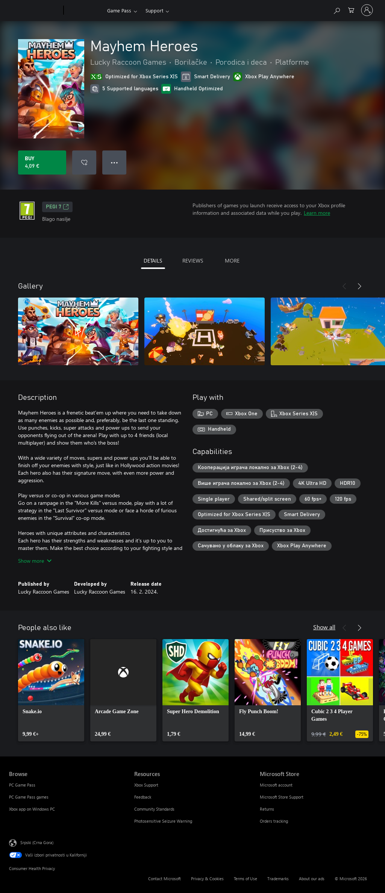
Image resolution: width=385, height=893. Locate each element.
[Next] (359, 286)
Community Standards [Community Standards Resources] (154, 808)
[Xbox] (84, 10)
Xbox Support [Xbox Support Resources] (146, 784)
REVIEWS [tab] (192, 260)
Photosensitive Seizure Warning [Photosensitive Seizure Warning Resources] (163, 821)
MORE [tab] (232, 260)
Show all (324, 627)
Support (154, 10)
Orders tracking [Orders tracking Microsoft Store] (274, 821)
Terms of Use (245, 878)
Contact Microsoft (164, 878)
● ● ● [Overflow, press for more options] (114, 162)
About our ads (311, 878)
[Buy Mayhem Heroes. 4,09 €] (42, 162)
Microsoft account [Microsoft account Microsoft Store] (276, 784)
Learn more (317, 212)
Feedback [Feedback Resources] (142, 796)
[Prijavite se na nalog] (367, 10)
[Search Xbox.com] (336, 9)
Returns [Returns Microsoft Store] (267, 808)
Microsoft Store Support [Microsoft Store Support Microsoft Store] (281, 796)
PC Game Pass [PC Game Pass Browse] (22, 784)
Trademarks (278, 878)
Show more (35, 560)
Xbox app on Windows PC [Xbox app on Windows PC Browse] (32, 808)
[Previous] (344, 286)
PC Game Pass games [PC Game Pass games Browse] (29, 796)
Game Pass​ (119, 10)
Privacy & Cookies (207, 878)
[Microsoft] (35, 10)
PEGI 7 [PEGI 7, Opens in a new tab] (57, 207)
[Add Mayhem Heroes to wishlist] (84, 162)
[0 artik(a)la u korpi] (351, 9)
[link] (51, 690)
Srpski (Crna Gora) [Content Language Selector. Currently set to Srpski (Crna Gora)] (36, 842)
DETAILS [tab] (153, 260)
